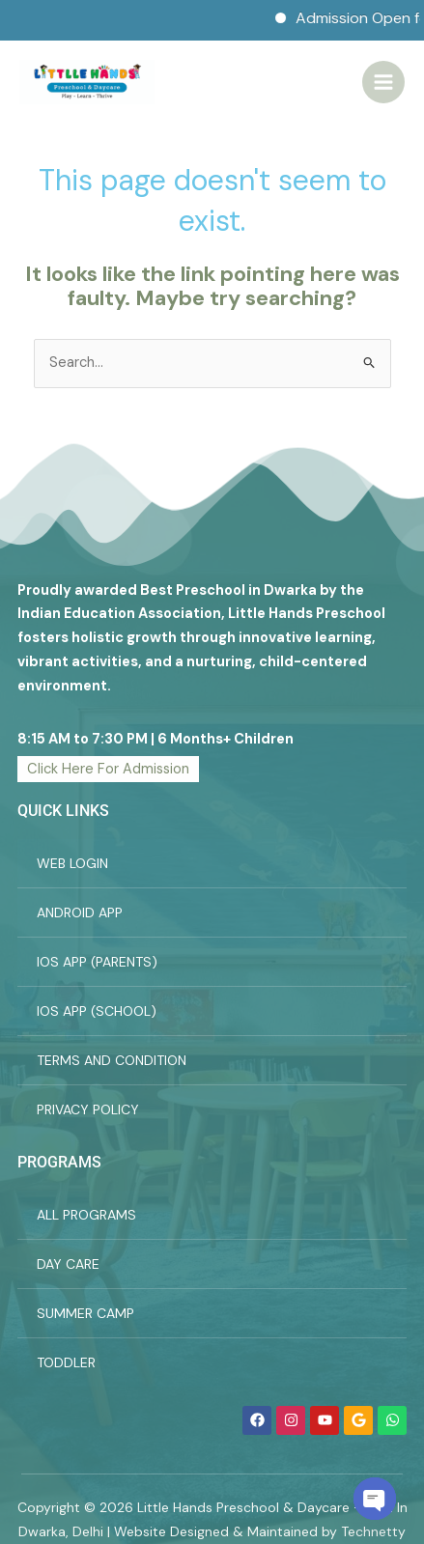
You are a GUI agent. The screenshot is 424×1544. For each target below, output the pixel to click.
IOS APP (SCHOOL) (96, 1011)
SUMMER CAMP (85, 1313)
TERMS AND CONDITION (111, 1060)
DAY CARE (68, 1264)
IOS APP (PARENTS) (97, 961)
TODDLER (66, 1362)
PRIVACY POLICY (88, 1109)
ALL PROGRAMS (86, 1214)
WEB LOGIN (72, 863)
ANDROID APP (80, 912)
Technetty (373, 1531)
